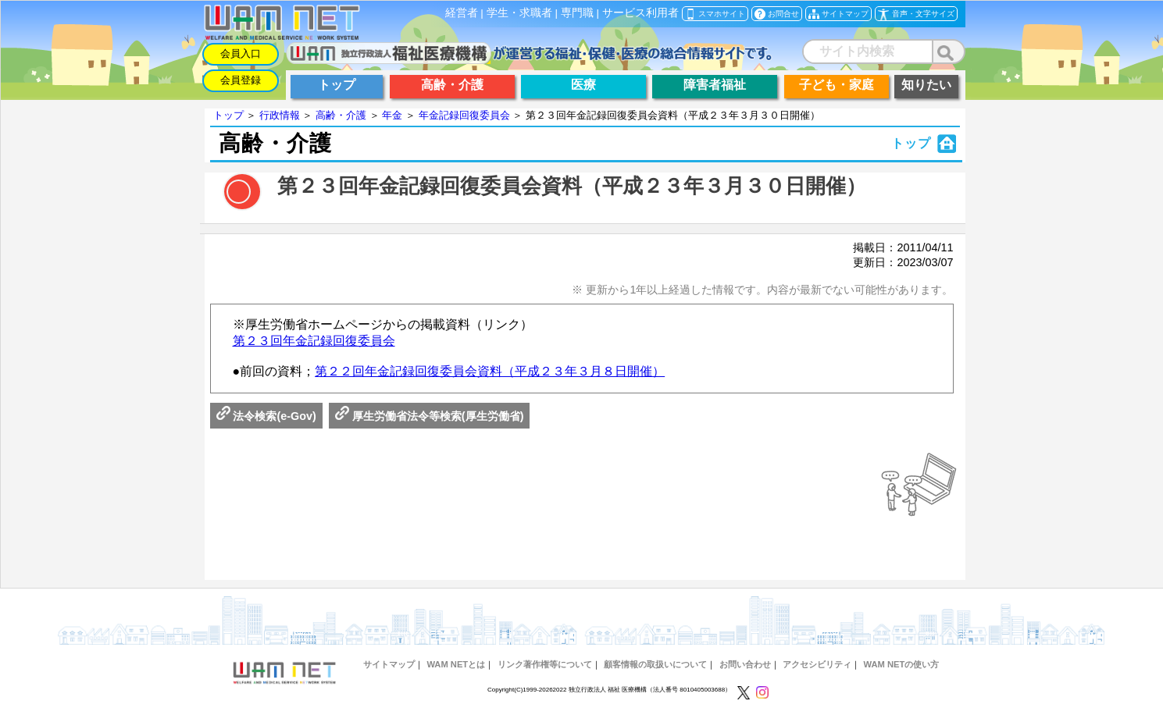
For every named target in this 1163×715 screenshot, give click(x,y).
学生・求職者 (519, 13)
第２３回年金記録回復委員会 (314, 340)
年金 (392, 115)
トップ (228, 115)
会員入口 (240, 53)
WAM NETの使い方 (901, 664)
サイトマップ (389, 664)
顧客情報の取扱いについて (655, 664)
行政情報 (279, 115)
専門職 (577, 13)
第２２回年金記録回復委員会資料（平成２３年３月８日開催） (490, 371)
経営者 (461, 13)
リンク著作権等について (545, 664)
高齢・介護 (341, 115)
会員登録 (240, 80)
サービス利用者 (640, 13)
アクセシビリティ (817, 664)
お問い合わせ (745, 664)
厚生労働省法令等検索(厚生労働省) (429, 416)
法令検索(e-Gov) (266, 416)
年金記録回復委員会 (464, 115)
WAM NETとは (455, 664)
